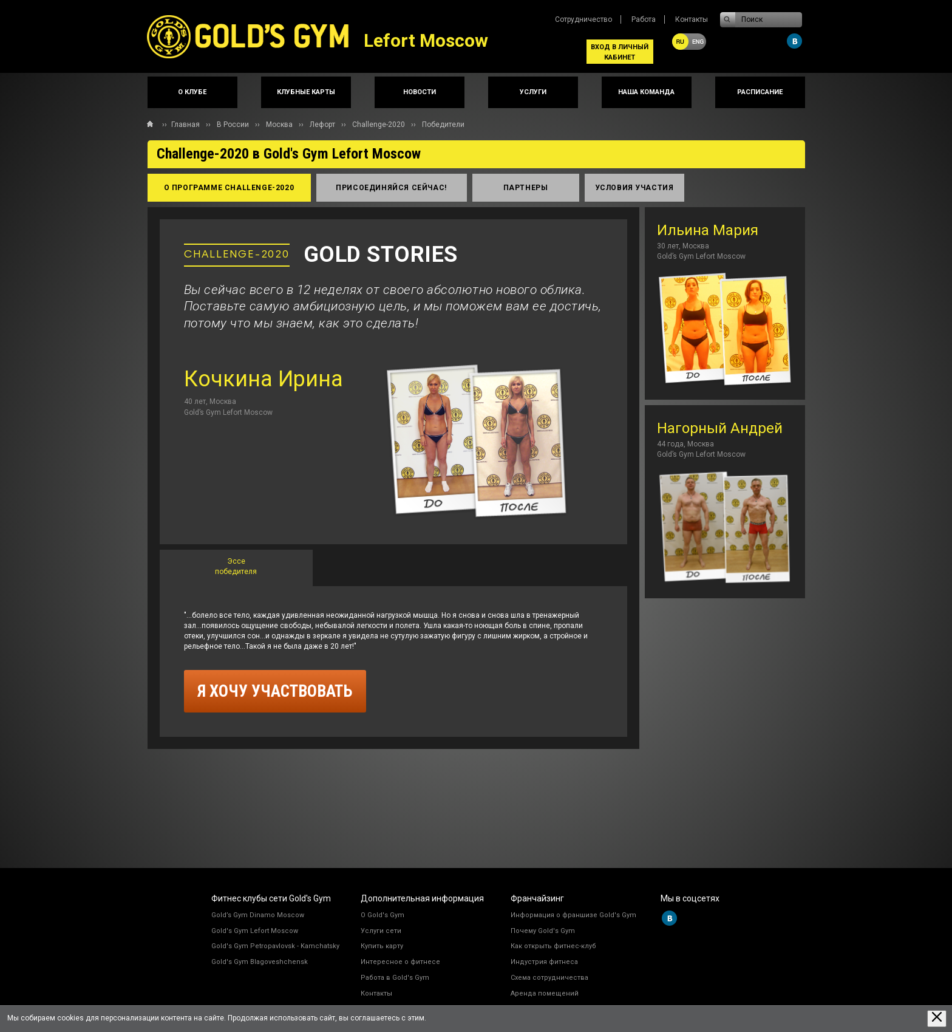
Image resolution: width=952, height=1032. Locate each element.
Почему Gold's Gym (543, 931)
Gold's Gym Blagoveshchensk (259, 962)
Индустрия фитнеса (544, 962)
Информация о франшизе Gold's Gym (573, 915)
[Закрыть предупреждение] (937, 1018)
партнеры (525, 187)
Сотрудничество (583, 19)
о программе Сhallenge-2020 (229, 187)
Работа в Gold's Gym (395, 978)
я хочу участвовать (274, 691)
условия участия (634, 187)
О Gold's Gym (382, 915)
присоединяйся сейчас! (391, 187)
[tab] (236, 568)
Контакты (691, 19)
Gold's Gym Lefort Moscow (254, 931)
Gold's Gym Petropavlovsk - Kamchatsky (275, 946)
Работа (643, 19)
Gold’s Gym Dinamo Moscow (257, 915)
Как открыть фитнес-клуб (553, 946)
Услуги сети (381, 931)
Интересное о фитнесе (400, 962)
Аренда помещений (545, 993)
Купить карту (382, 946)
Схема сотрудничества (549, 978)
